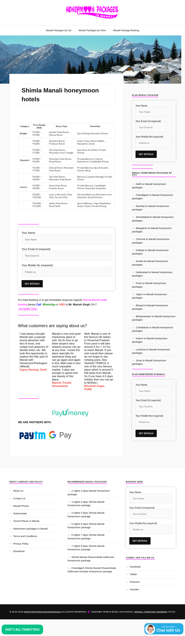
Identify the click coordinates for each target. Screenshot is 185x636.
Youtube (134, 589)
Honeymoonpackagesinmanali (43, 612)
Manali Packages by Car (58, 30)
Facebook (135, 567)
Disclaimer (19, 551)
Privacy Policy (21, 544)
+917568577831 (27, 309)
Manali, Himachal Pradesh (150, 612)
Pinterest (134, 582)
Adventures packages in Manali (30, 528)
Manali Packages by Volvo (92, 30)
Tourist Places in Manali (26, 521)
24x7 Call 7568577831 (22, 629)
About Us (18, 491)
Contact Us (19, 498)
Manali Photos (21, 506)
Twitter (133, 574)
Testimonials (20, 513)
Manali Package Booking (126, 30)
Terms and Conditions (25, 536)
